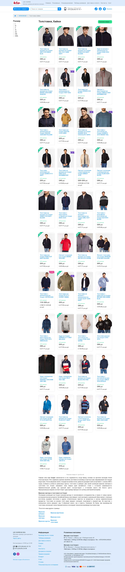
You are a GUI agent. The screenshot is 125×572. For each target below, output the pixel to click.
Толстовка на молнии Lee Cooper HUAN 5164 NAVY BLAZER (84, 51)
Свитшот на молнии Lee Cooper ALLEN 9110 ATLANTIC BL (46, 418)
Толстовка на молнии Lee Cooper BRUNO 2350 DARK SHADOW (46, 92)
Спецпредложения (67, 3)
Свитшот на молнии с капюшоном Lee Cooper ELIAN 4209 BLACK (103, 173)
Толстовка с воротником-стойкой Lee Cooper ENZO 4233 (65, 215)
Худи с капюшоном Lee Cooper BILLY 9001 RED (65, 378)
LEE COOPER (17, 532)
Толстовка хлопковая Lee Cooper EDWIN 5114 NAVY (46, 173)
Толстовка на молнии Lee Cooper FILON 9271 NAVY (65, 418)
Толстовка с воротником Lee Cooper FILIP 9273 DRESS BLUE (45, 338)
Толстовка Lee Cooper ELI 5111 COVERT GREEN (64, 295)
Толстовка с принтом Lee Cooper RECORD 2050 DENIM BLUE (103, 296)
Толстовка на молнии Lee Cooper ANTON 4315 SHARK (84, 256)
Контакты (104, 3)
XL (16, 30)
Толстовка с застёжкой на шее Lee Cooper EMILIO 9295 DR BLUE (103, 379)
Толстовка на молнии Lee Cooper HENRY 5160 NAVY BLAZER (46, 215)
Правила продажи (44, 554)
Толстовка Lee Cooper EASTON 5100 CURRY (64, 131)
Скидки (40, 543)
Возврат (41, 556)
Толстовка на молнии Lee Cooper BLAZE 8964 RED (84, 378)
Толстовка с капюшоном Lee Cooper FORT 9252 (65, 91)
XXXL (16, 36)
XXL (16, 34)
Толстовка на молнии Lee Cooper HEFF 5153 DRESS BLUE (46, 51)
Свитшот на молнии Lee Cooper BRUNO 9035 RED (65, 256)
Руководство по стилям (46, 535)
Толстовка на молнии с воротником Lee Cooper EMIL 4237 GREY (84, 216)
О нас (40, 559)
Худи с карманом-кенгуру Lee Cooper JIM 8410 (65, 459)
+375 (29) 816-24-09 (20, 548)
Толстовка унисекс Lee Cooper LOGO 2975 (103, 337)
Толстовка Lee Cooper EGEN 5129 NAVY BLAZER (46, 256)
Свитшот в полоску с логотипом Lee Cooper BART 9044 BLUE (84, 419)
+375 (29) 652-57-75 (21, 546)
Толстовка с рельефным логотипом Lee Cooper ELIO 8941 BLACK (102, 216)
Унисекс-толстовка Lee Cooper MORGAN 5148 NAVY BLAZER (103, 256)
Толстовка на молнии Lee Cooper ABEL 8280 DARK (103, 418)
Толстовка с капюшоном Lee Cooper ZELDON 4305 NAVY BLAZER (46, 132)
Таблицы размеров (80, 3)
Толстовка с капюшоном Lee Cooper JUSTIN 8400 (46, 295)
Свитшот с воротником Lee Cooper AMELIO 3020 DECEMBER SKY (103, 92)
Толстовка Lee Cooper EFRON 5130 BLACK (84, 91)
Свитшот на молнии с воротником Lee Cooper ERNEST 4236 (84, 173)
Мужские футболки (57, 513)
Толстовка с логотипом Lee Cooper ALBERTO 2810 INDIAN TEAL (103, 132)
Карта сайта (17, 538)
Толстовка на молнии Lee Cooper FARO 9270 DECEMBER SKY (65, 173)
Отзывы (41, 562)
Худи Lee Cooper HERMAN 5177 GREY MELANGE (65, 337)
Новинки (48, 3)
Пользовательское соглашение (48, 565)
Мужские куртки (44, 521)
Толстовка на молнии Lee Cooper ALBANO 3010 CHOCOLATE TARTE (84, 132)
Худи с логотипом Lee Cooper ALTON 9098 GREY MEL (46, 459)
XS (16, 32)
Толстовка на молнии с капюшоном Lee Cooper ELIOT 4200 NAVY (84, 297)
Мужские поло (55, 517)
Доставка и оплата (93, 3)
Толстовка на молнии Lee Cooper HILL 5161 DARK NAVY (65, 51)
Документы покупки (44, 551)
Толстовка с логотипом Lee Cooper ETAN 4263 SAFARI (84, 338)
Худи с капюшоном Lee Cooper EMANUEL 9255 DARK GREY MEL (46, 379)
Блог (109, 3)
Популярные (56, 3)
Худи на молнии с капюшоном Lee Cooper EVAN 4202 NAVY (103, 51)
